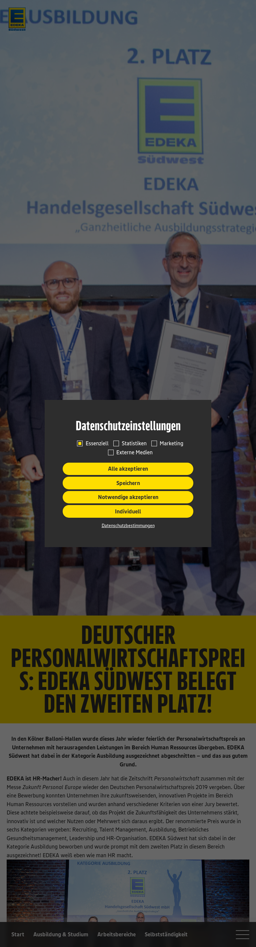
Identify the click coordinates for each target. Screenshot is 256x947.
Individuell (128, 511)
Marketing (171, 443)
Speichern (128, 483)
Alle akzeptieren (128, 468)
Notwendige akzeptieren (128, 497)
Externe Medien (134, 452)
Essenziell (97, 443)
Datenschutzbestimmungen (128, 525)
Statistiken (134, 443)
